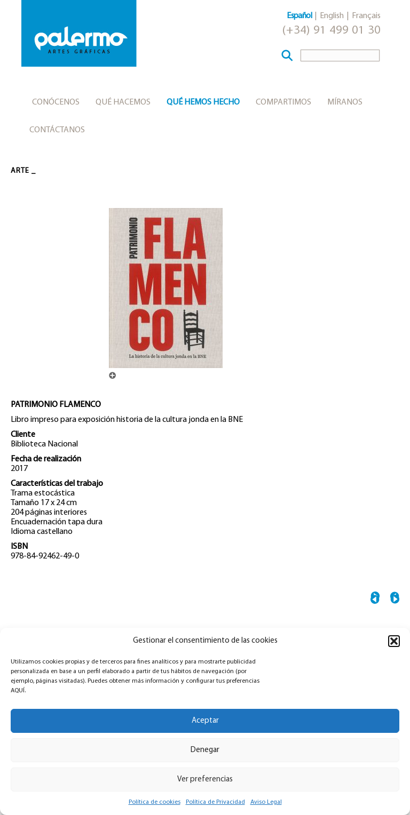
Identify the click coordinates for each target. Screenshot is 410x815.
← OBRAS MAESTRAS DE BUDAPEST (375, 599)
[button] (394, 641)
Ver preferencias (205, 780)
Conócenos (56, 102)
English (332, 16)
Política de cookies (154, 802)
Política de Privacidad (215, 802)
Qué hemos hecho (203, 102)
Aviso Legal (266, 802)
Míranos (344, 102)
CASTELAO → (394, 599)
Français (366, 16)
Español (299, 16)
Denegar (205, 750)
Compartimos (283, 102)
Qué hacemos (123, 102)
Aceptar (205, 721)
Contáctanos (57, 130)
